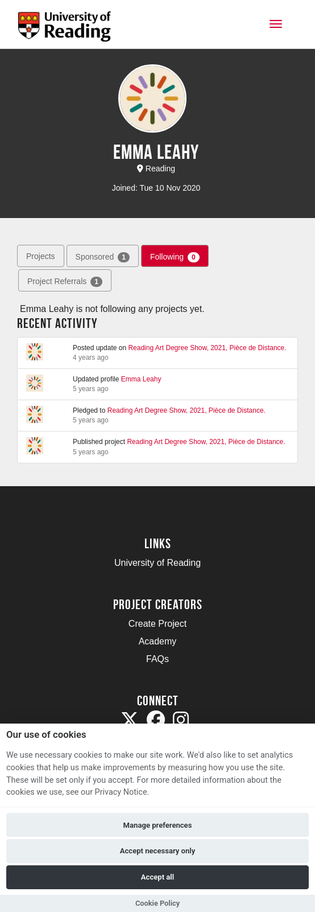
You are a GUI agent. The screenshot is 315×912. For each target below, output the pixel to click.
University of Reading (157, 563)
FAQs (157, 659)
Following (175, 257)
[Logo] (64, 29)
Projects (40, 256)
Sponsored (103, 257)
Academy (158, 641)
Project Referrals (64, 282)
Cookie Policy (157, 903)
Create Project (157, 623)
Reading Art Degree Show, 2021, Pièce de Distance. (207, 348)
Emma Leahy (141, 379)
